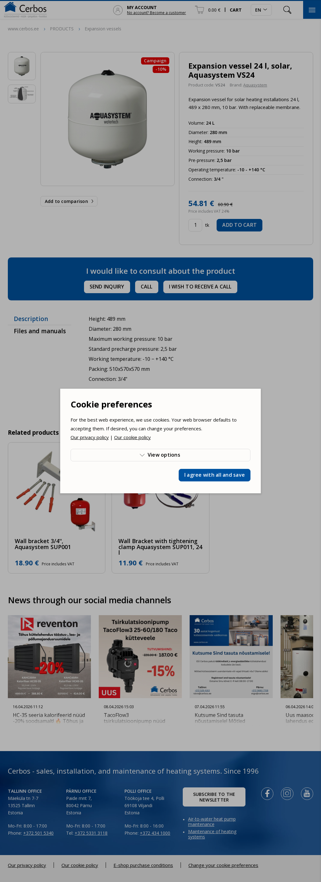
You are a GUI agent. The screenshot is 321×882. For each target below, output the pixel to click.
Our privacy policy (90, 437)
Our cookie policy (132, 437)
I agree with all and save (214, 474)
